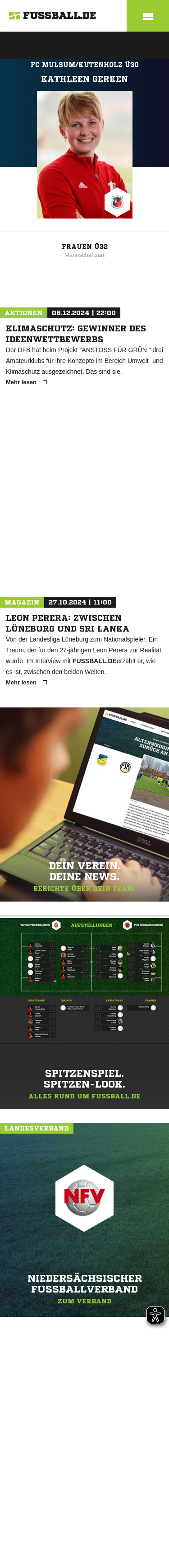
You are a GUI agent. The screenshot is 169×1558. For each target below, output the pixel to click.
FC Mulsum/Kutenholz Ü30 (85, 64)
